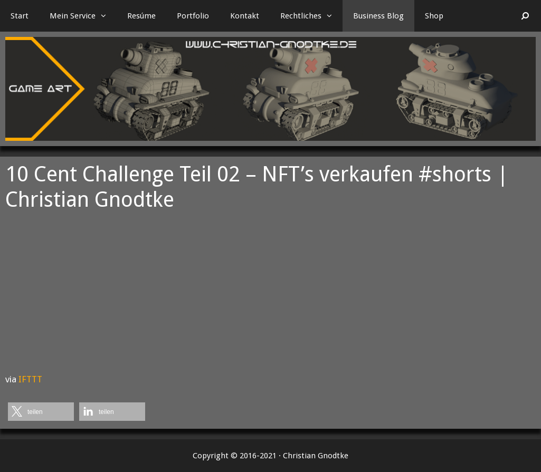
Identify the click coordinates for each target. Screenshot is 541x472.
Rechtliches (311, 16)
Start (20, 16)
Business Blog (378, 16)
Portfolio (193, 16)
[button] (106, 16)
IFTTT (30, 379)
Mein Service (83, 16)
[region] (270, 89)
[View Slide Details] (270, 89)
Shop (434, 16)
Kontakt (244, 16)
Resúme (141, 16)
